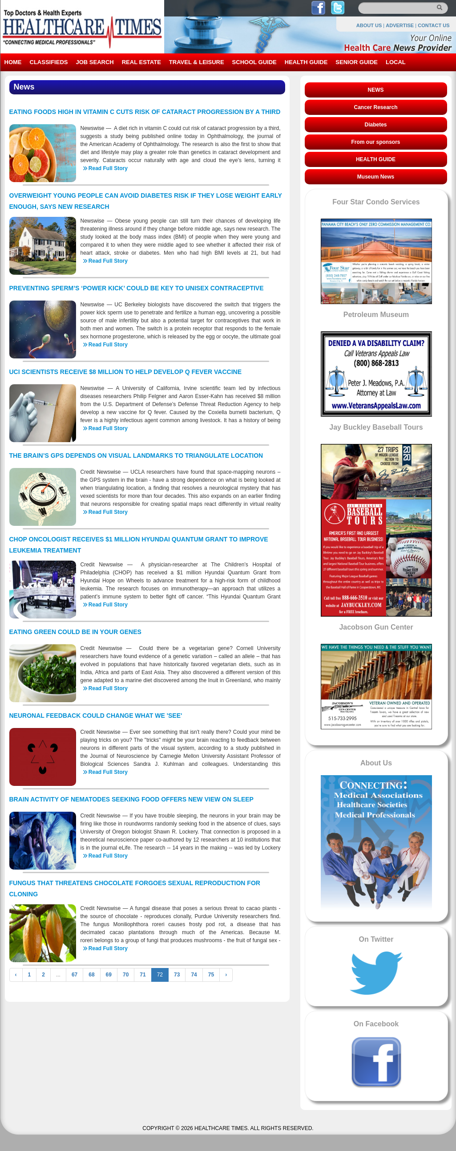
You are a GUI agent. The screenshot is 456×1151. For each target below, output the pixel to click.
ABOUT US (369, 25)
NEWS (376, 90)
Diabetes (375, 125)
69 (109, 975)
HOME (13, 62)
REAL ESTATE (141, 62)
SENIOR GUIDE (356, 62)
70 (126, 975)
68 (91, 975)
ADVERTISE (400, 25)
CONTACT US (433, 25)
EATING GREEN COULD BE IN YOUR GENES (75, 631)
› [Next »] (226, 975)
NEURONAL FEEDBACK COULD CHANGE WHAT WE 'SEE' (95, 715)
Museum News (375, 177)
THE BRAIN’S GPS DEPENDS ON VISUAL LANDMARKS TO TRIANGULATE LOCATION (136, 455)
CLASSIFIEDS (49, 62)
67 (74, 975)
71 (142, 975)
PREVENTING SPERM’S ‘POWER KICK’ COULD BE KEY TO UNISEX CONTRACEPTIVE (136, 288)
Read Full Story (108, 168)
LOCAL (396, 62)
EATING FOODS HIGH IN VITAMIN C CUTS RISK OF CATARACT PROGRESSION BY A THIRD (145, 111)
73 (177, 975)
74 (194, 975)
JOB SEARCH (94, 62)
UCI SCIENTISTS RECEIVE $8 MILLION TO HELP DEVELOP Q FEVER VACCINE (125, 371)
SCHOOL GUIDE (254, 62)
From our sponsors (375, 142)
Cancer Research (375, 107)
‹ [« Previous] (16, 975)
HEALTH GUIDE (306, 62)
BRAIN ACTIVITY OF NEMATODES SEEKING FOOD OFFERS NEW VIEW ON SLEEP (131, 799)
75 (211, 975)
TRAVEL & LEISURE (196, 62)
